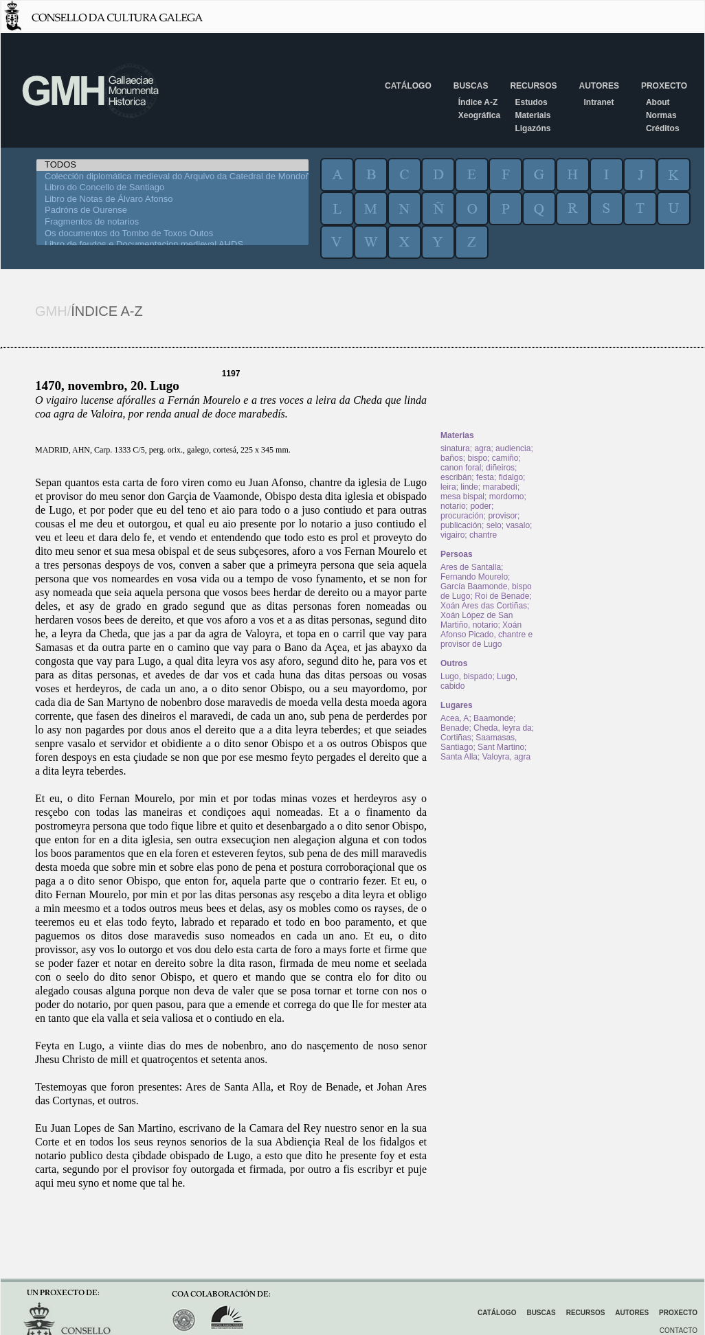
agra (482, 448)
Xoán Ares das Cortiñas (483, 606)
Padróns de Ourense (172, 210)
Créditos (663, 128)
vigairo (452, 535)
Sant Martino (501, 747)
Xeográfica (479, 115)
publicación (461, 525)
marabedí (499, 487)
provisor (502, 516)
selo (494, 525)
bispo (477, 458)
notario (453, 506)
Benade (454, 728)
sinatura (455, 448)
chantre (483, 535)
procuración (462, 516)
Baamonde (493, 718)
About (658, 102)
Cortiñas (455, 737)
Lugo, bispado (466, 676)
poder (480, 506)
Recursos (533, 86)
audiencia (512, 448)
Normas (661, 115)
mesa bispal (462, 496)
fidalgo (511, 477)
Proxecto (664, 86)
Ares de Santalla (470, 567)
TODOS (172, 165)
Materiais (532, 115)
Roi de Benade (502, 596)
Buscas (471, 86)
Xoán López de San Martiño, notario (476, 620)
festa (485, 477)
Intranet (598, 102)
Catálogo (408, 86)
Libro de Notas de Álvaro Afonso (172, 199)
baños (451, 458)
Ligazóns (532, 128)
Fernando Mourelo (474, 577)
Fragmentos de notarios (172, 222)
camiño (505, 458)
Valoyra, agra (506, 757)
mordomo (506, 496)
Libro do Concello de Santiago (172, 188)
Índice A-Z (478, 102)
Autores (598, 86)
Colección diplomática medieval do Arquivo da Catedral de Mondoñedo (172, 177)
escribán (455, 477)
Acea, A (454, 718)
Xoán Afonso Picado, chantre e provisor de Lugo (486, 634)
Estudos (531, 102)
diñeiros (500, 467)
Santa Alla (459, 757)
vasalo (518, 525)
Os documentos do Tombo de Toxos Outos (172, 234)
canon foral (460, 467)
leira (448, 487)
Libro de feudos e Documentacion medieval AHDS (172, 245)
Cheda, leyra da (502, 728)
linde (469, 487)
